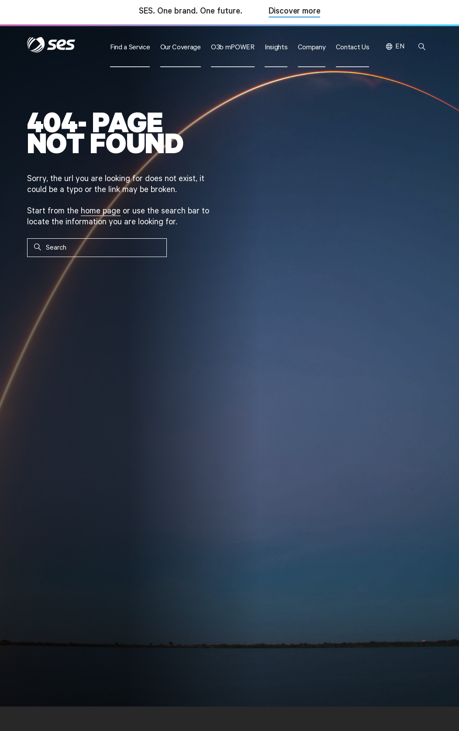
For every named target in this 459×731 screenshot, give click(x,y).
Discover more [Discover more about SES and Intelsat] (295, 12)
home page (101, 211)
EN (399, 46)
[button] (130, 46)
